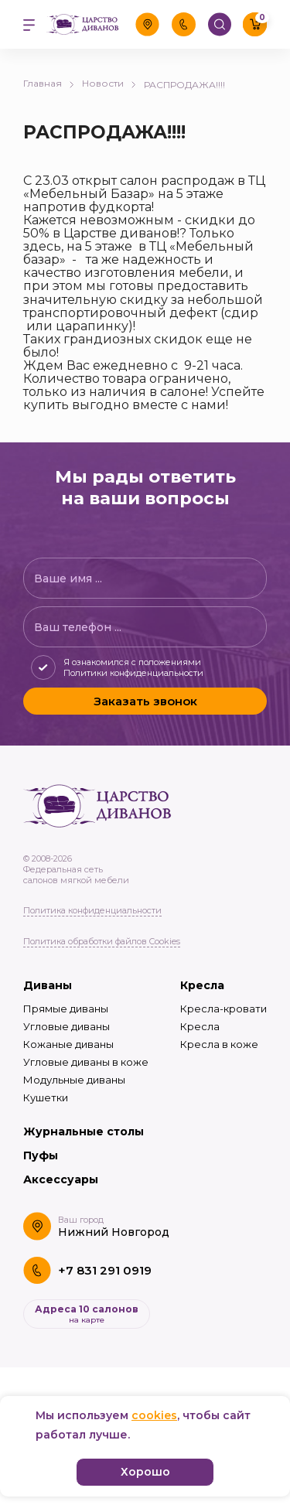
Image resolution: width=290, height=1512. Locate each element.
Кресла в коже (219, 1044)
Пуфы (40, 1155)
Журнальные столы (83, 1131)
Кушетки (45, 1097)
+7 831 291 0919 (105, 1270)
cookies (154, 1415)
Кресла (202, 985)
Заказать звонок (145, 701)
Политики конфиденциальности (133, 672)
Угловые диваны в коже (85, 1062)
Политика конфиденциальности (92, 910)
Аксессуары (60, 1179)
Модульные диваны (74, 1079)
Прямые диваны (65, 1008)
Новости (109, 83)
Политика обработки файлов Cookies (101, 941)
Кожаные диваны (68, 1044)
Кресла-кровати (223, 1008)
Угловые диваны (66, 1026)
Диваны (47, 985)
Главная (48, 83)
